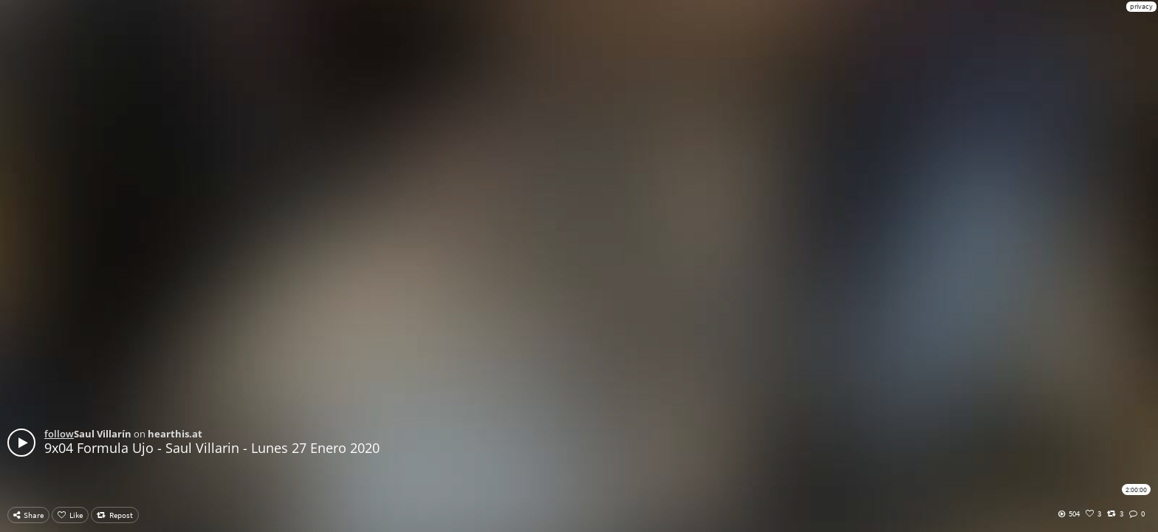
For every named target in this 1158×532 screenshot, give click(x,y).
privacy (1141, 6)
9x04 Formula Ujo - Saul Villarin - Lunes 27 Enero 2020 (212, 448)
